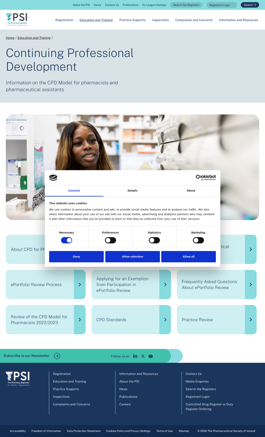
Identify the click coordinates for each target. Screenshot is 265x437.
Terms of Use (164, 431)
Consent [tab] (74, 190)
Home (10, 38)
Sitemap (184, 431)
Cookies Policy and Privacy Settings (128, 431)
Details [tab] (132, 190)
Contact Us (112, 4)
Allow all (189, 256)
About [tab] (191, 190)
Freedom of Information (46, 431)
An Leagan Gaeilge (154, 4)
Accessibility (18, 431)
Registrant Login (219, 5)
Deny (76, 256)
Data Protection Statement (83, 431)
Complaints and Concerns (194, 20)
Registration (64, 20)
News (97, 4)
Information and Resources (238, 20)
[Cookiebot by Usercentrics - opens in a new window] (199, 178)
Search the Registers (186, 4)
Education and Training (96, 20)
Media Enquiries (197, 381)
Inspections (160, 20)
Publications (130, 4)
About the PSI (81, 4)
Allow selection (132, 256)
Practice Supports (132, 20)
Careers (125, 404)
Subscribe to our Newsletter (32, 356)
